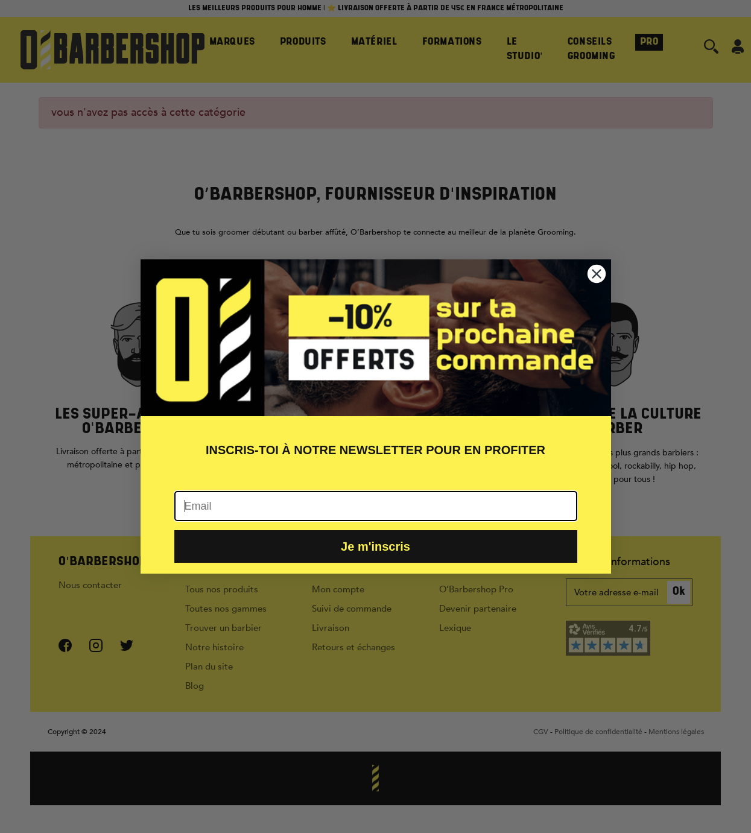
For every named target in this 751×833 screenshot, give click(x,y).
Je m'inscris (375, 546)
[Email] (375, 506)
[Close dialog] (596, 273)
